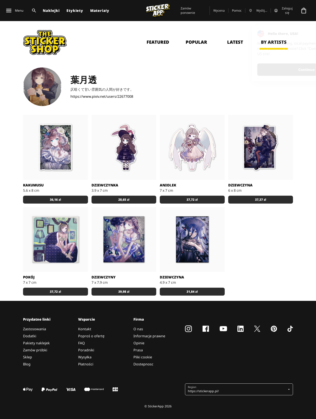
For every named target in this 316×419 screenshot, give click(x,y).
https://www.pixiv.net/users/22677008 (101, 96)
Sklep (27, 357)
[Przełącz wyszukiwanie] (33, 10)
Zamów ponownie (188, 10)
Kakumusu (33, 185)
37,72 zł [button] (192, 199)
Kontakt (84, 329)
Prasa (138, 350)
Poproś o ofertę (91, 336)
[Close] (302, 33)
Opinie (138, 343)
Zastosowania (34, 329)
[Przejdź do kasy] (303, 10)
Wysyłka (85, 357)
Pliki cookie (142, 357)
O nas (138, 329)
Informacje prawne (149, 336)
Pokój (29, 277)
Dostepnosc (143, 364)
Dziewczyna (240, 185)
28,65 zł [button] (123, 199)
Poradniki (86, 350)
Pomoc (237, 10)
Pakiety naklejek (36, 343)
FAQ (81, 343)
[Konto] (284, 10)
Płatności (85, 364)
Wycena (219, 10)
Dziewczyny (104, 277)
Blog (27, 364)
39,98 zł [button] (123, 291)
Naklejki (51, 10)
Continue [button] (257, 69)
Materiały (99, 10)
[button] (237, 389)
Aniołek (168, 185)
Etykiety (74, 10)
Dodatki (29, 336)
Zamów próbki (35, 350)
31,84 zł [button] (192, 291)
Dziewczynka (105, 185)
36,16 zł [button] (55, 199)
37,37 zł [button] (260, 199)
